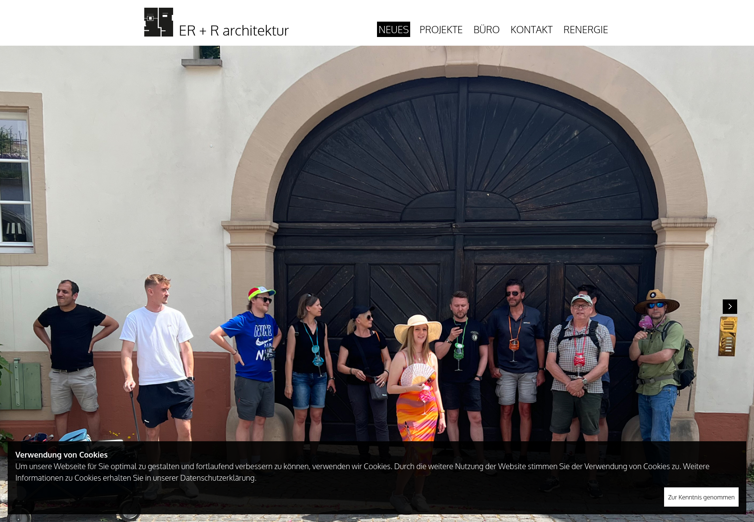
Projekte (441, 29)
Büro (487, 29)
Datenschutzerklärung (217, 478)
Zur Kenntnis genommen (701, 497)
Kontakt (532, 29)
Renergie (586, 29)
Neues (393, 29)
